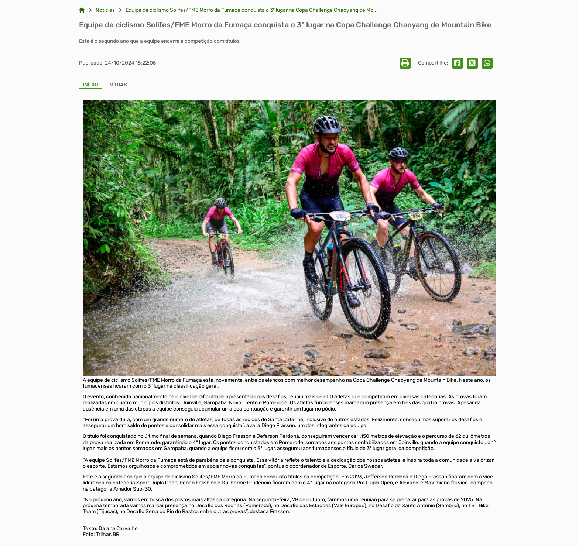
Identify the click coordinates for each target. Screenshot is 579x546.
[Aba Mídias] (118, 85)
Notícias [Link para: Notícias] (105, 10)
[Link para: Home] (82, 10)
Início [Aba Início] (90, 85)
